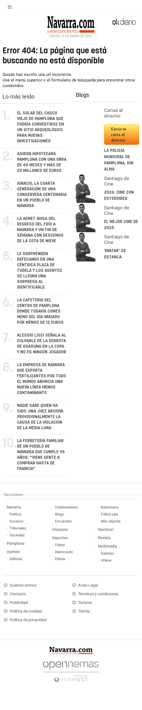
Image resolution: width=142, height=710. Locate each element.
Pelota (60, 559)
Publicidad (19, 602)
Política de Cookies (26, 611)
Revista (104, 538)
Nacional (105, 529)
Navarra (14, 507)
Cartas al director (113, 113)
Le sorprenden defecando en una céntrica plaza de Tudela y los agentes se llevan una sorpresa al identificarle (39, 270)
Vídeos (106, 560)
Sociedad (16, 535)
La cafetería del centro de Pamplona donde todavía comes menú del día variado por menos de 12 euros (40, 311)
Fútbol (60, 545)
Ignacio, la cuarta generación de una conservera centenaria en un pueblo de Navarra (42, 194)
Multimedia (107, 546)
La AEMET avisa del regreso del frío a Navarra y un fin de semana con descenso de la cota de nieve (40, 230)
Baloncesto (64, 552)
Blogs (82, 95)
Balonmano (110, 507)
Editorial (15, 559)
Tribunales (17, 528)
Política (15, 514)
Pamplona (16, 543)
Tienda (84, 611)
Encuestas (63, 521)
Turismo (85, 602)
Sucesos (16, 521)
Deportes (60, 538)
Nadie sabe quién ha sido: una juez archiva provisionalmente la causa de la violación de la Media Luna (40, 417)
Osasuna (60, 529)
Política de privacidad (28, 620)
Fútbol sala (109, 514)
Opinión (13, 552)
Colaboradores (66, 507)
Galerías (107, 553)
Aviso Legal (88, 585)
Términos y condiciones (98, 594)
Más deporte (111, 521)
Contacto (18, 594)
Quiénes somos (23, 585)
